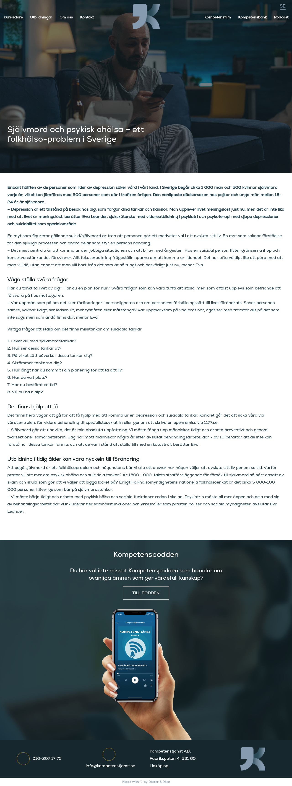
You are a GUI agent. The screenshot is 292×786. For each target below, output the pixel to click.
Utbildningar (41, 17)
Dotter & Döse (159, 781)
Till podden (146, 593)
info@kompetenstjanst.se (110, 766)
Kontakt (87, 17)
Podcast (281, 17)
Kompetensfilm (217, 17)
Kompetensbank (252, 17)
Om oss (66, 17)
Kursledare (13, 17)
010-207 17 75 (47, 759)
